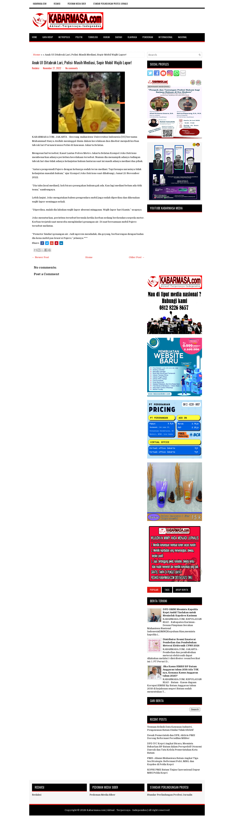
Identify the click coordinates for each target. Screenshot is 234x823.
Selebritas (37, 45)
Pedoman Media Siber (77, 3)
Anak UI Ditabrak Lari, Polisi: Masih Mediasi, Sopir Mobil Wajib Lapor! (82, 62)
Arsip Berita (182, 589)
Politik (79, 37)
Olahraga (132, 37)
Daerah (118, 37)
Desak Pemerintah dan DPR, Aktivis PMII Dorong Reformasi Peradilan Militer (171, 737)
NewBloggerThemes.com (138, 819)
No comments (71, 68)
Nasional (182, 37)
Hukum (106, 37)
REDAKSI (57, 3)
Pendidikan (147, 37)
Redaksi (36, 794)
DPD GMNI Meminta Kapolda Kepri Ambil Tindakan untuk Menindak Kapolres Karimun (180, 612)
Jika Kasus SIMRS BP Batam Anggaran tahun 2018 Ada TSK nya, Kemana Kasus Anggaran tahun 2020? (181, 671)
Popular (154, 589)
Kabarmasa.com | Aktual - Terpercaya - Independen (117, 810)
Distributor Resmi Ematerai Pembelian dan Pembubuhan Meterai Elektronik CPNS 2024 (181, 642)
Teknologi (93, 37)
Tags (167, 589)
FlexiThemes (99, 819)
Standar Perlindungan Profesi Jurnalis (110, 3)
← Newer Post (40, 257)
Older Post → (136, 257)
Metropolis (64, 37)
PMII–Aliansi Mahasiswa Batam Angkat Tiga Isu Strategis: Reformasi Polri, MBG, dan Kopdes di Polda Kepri (172, 761)
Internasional (165, 37)
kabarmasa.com (39, 3)
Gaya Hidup (47, 37)
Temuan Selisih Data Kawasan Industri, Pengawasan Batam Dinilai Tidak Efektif (170, 728)
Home (34, 37)
